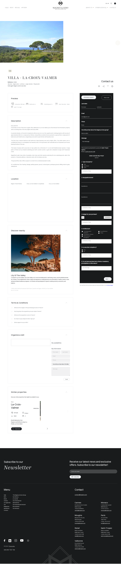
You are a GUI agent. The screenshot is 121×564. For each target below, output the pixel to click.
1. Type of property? (86, 161)
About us (89, 7)
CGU (12, 550)
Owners (24, 7)
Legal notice (7, 550)
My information (56, 349)
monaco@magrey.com (106, 510)
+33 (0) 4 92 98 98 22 (80, 509)
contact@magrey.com (82, 495)
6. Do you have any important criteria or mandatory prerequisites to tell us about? (95, 262)
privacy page (110, 284)
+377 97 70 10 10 (105, 509)
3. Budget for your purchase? (89, 214)
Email (82, 113)
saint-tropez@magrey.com (107, 536)
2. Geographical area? (87, 177)
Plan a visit (106, 97)
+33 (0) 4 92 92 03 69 (80, 521)
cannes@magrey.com (80, 510)
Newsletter (6, 508)
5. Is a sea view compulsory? (89, 247)
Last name (84, 103)
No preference (96, 186)
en (107, 3)
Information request (89, 97)
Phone (83, 121)
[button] (42, 411)
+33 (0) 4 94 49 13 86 (90, 151)
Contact (113, 7)
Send (66, 379)
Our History (15, 497)
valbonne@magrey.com (80, 549)
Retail (17, 7)
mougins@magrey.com (80, 523)
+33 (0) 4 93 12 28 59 (80, 547)
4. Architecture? (85, 228)
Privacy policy (12, 546)
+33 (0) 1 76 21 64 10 (106, 521)
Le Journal (15, 499)
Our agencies (7, 503)
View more (17, 429)
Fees (15, 550)
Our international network (19, 504)
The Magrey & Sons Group (19, 495)
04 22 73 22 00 (14, 290)
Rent (11, 7)
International (101, 7)
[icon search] (115, 3)
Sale (6, 7)
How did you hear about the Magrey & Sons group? (95, 129)
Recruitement (16, 506)
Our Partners (16, 508)
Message (84, 137)
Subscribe (76, 477)
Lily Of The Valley (18, 275)
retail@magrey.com (79, 536)
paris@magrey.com (105, 523)
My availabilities (56, 343)
